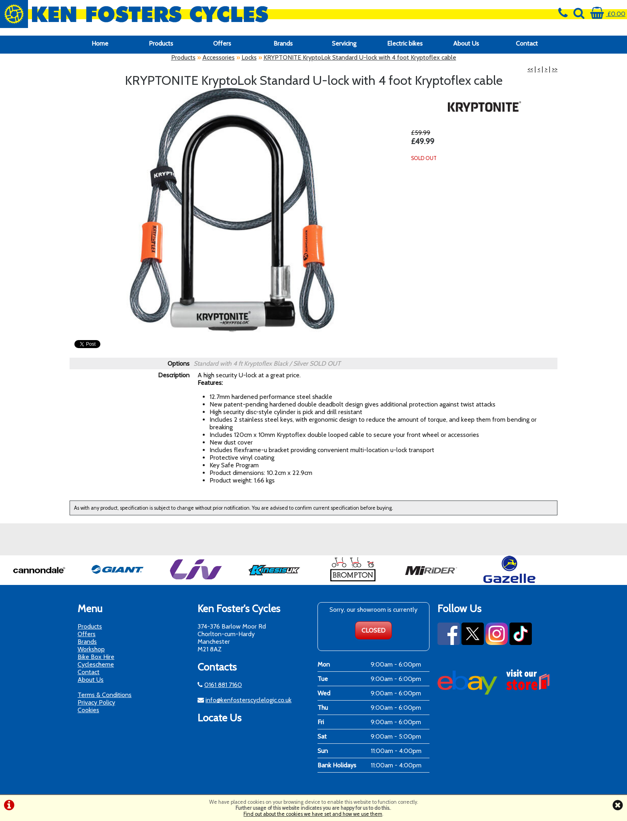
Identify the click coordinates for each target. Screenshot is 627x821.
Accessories (218, 57)
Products (161, 43)
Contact (527, 43)
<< (530, 69)
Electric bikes (405, 43)
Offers (222, 43)
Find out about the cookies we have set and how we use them (313, 814)
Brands (283, 43)
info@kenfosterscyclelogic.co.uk (249, 700)
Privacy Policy (96, 702)
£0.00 (607, 14)
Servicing (344, 43)
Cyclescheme (96, 664)
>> (554, 69)
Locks (249, 57)
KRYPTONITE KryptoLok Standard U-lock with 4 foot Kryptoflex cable (360, 57)
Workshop (91, 649)
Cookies (88, 710)
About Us (466, 43)
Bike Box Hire (96, 657)
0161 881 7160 (223, 685)
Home (100, 43)
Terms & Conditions (105, 695)
